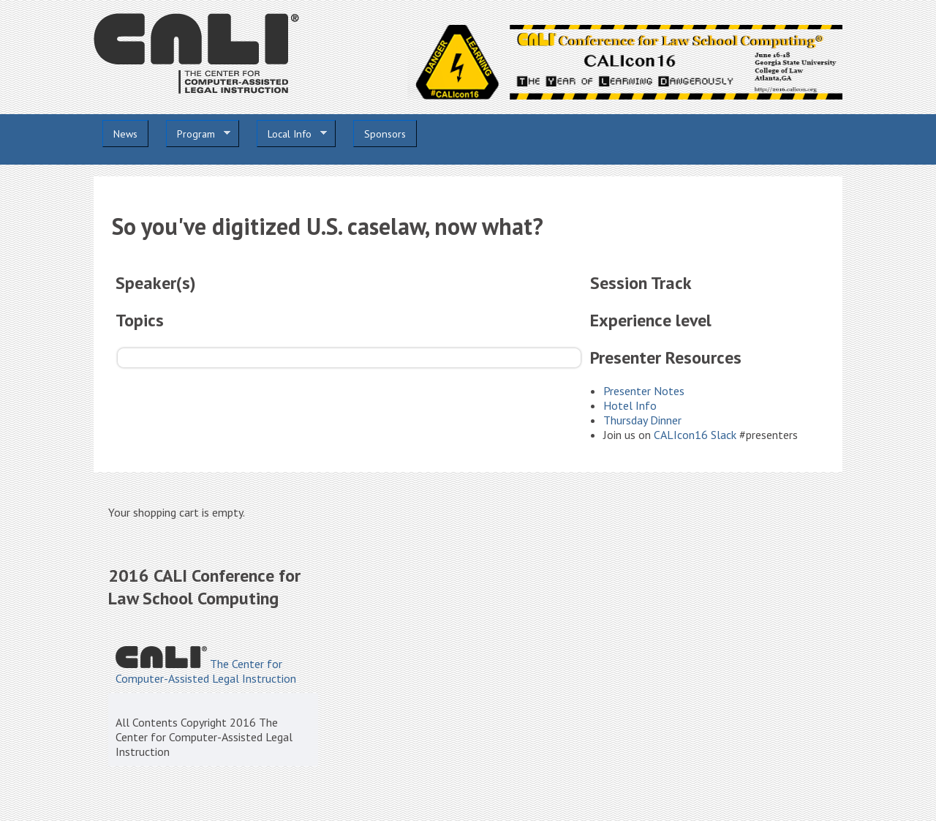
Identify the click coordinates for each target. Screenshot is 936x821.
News (125, 133)
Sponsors (385, 133)
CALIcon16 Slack (695, 434)
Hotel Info (630, 405)
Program (198, 134)
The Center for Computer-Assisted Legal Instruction (206, 671)
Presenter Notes (643, 390)
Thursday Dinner (642, 420)
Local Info (292, 134)
